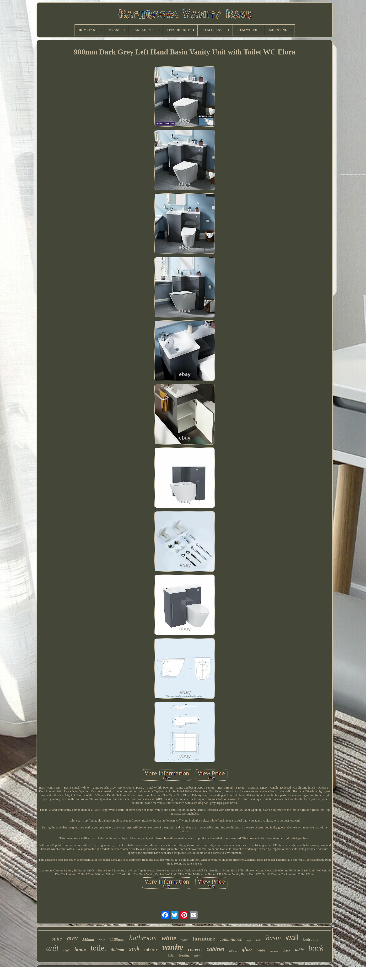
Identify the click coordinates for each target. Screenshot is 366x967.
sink (134, 948)
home (80, 949)
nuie (258, 940)
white (168, 938)
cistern (195, 949)
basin (273, 938)
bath (102, 940)
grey (72, 938)
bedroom (310, 939)
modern (274, 951)
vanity (172, 947)
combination (231, 939)
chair (66, 950)
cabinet (215, 949)
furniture (203, 938)
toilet (98, 948)
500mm (117, 949)
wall (292, 937)
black (286, 950)
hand (197, 955)
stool (184, 940)
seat (249, 940)
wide (261, 950)
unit (52, 947)
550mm (88, 940)
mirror (151, 949)
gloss (247, 949)
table (299, 949)
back (315, 948)
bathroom (143, 938)
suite (57, 939)
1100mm (117, 939)
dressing (183, 955)
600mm (233, 951)
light (171, 955)
